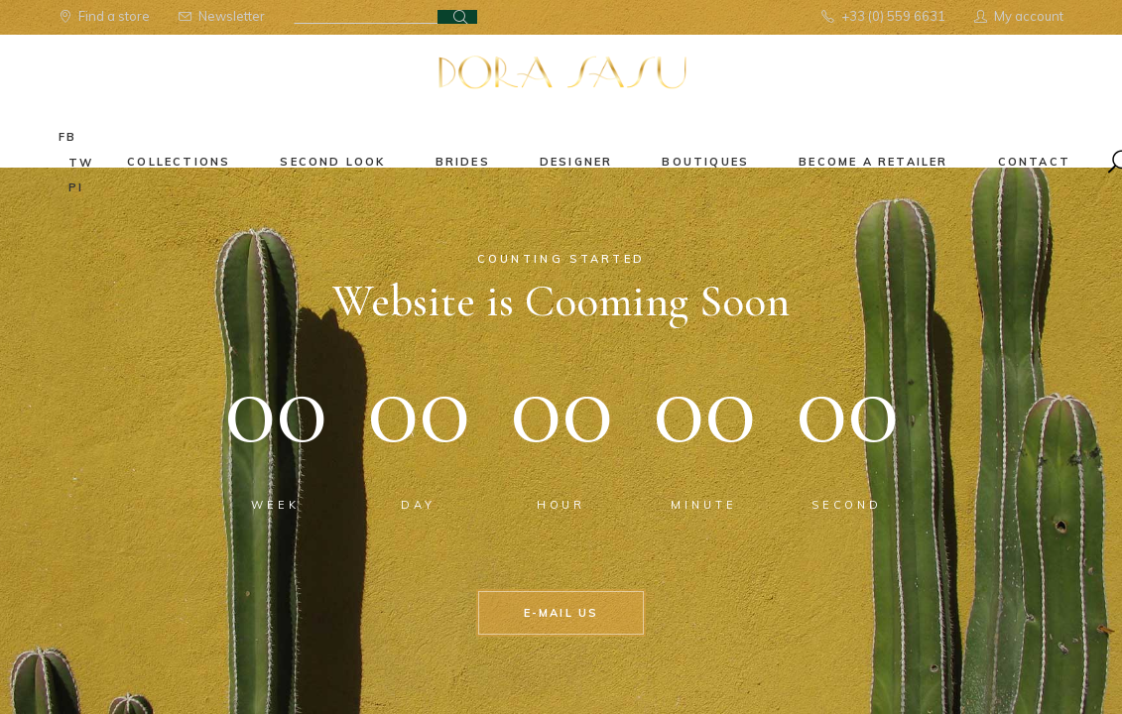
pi (75, 187)
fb (67, 137)
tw (80, 163)
